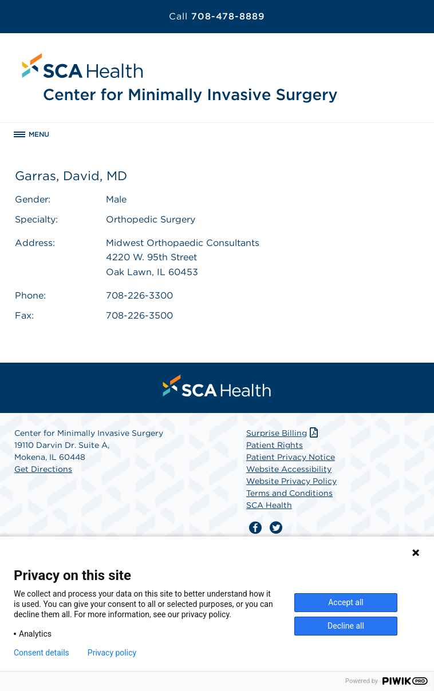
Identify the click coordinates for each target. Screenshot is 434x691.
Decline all (346, 625)
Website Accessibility (289, 469)
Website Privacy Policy (291, 481)
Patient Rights (274, 445)
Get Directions (43, 469)
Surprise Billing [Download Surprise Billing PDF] (283, 433)
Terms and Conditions (289, 493)
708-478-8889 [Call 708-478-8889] (217, 16)
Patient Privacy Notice (290, 457)
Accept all (346, 602)
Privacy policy (112, 652)
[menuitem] (217, 385)
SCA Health (269, 505)
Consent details (41, 652)
